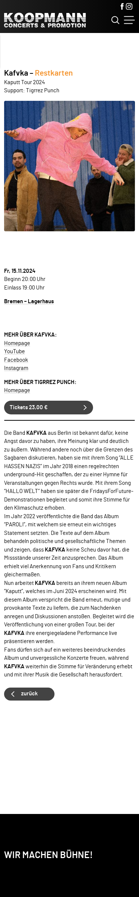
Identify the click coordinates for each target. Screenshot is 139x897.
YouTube (14, 351)
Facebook (16, 360)
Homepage (17, 343)
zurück (29, 693)
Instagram (16, 368)
